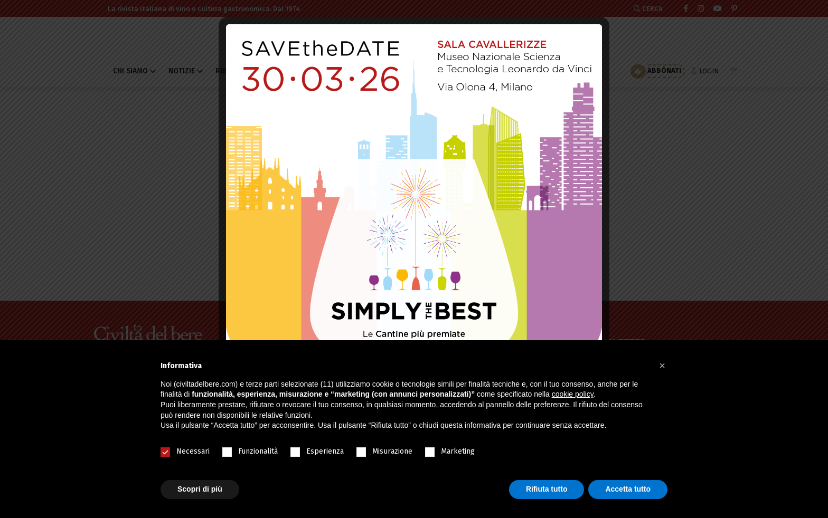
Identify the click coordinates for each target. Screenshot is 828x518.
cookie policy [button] (573, 394)
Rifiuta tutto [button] (547, 489)
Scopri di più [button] (199, 489)
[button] (662, 365)
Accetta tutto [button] (628, 489)
